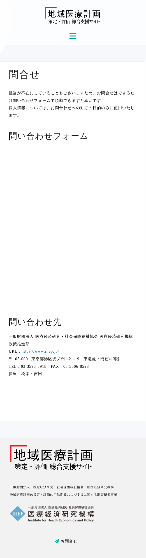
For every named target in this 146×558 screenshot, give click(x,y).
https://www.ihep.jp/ (40, 351)
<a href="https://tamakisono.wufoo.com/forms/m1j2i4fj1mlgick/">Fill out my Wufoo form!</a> (73, 225)
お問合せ (66, 541)
